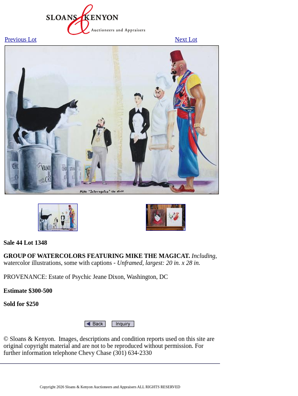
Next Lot (186, 39)
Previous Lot (20, 39)
